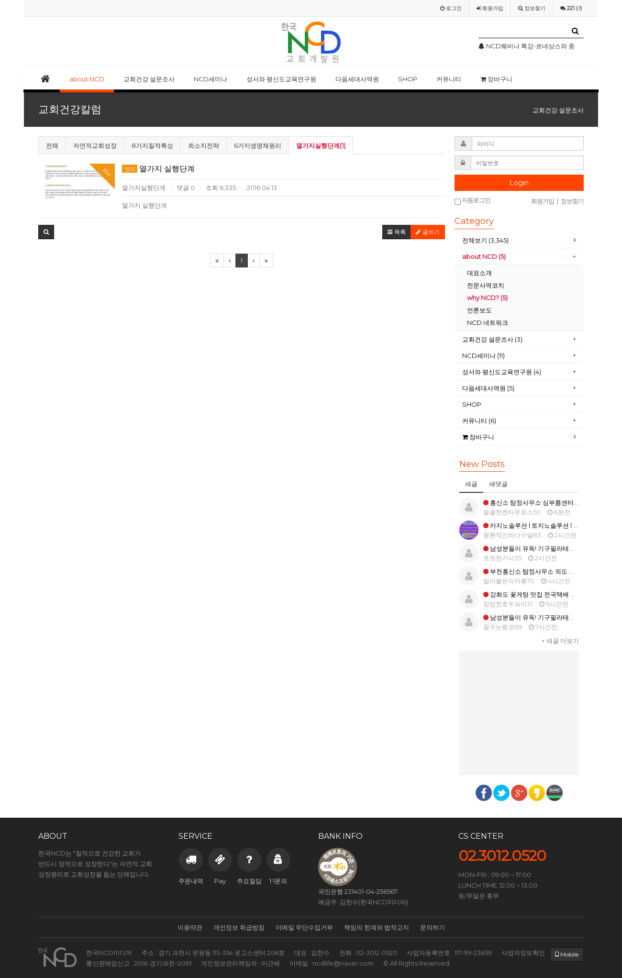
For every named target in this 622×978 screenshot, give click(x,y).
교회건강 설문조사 (149, 79)
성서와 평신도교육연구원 (281, 79)
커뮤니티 (448, 79)
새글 (471, 484)
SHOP (407, 79)
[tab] (519, 240)
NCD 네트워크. (488, 322)
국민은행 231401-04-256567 (358, 891)
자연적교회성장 (95, 145)
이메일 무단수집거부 (304, 927)
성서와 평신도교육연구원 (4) (502, 372)
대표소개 (479, 273)
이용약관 (190, 927)
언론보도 (479, 310)
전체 (52, 145)
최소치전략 (203, 145)
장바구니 (496, 79)
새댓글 (498, 484)
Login (519, 182)
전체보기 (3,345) (485, 240)
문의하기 (432, 927)
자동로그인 (472, 201)
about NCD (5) (484, 256)
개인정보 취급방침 (239, 927)
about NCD (86, 79)
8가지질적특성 (152, 145)
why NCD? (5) (487, 297)
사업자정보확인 (523, 952)
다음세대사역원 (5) (488, 388)
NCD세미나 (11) (484, 355)
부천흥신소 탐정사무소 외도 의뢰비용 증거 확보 (552, 571)
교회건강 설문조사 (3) (492, 339)
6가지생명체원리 (257, 145)
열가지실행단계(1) (320, 145)
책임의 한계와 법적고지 (376, 927)
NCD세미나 (210, 79)
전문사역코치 (485, 285)
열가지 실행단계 (158, 168)
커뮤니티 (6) (479, 420)
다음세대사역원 (357, 79)
